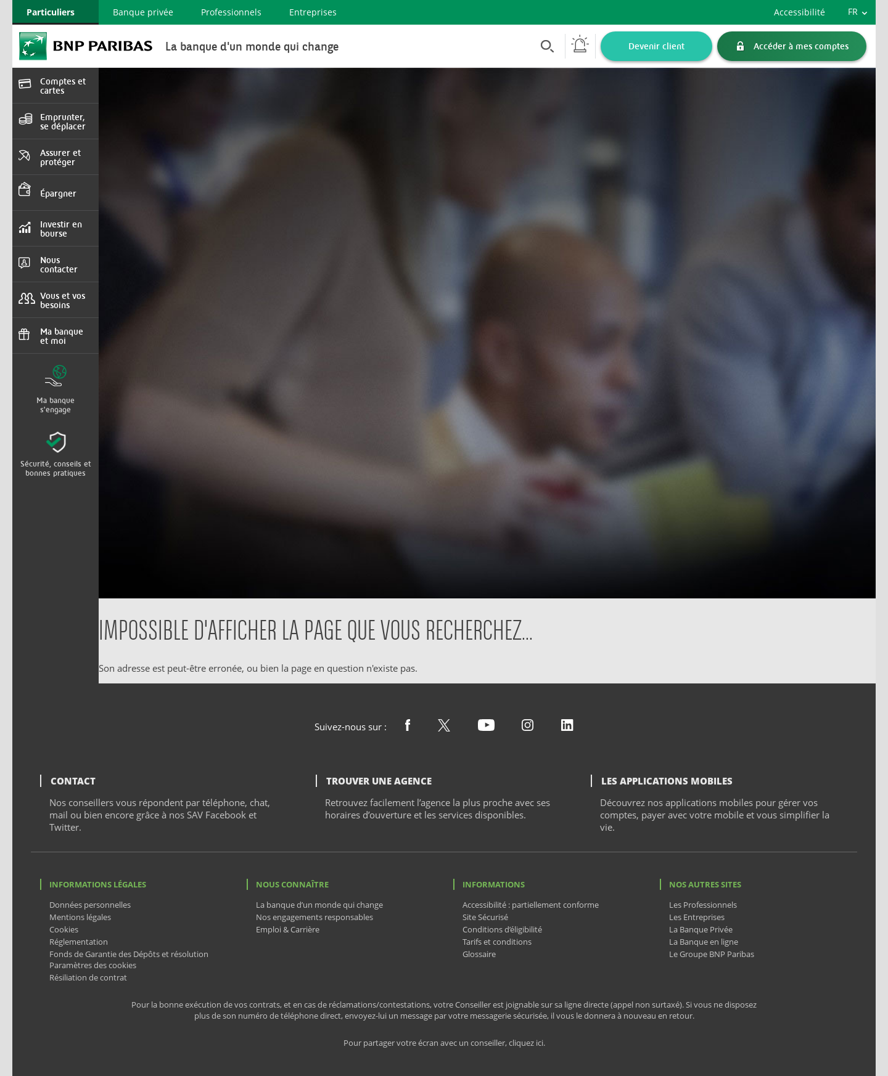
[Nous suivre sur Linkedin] (567, 727)
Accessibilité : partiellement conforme (530, 904)
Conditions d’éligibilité (502, 929)
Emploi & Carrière (287, 929)
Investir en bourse (61, 228)
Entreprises (313, 12)
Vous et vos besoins (62, 300)
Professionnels (231, 12)
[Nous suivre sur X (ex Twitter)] (444, 728)
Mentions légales (80, 917)
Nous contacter (59, 264)
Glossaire (479, 954)
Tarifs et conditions (497, 941)
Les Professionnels (703, 904)
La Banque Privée (701, 929)
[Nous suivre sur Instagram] (527, 727)
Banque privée (143, 12)
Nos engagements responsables (314, 917)
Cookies (63, 929)
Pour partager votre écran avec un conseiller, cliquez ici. (444, 1043)
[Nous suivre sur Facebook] (407, 727)
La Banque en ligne (703, 941)
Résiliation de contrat (88, 977)
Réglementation (78, 941)
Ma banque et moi (61, 336)
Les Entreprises (697, 917)
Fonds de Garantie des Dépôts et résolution (128, 954)
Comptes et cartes (63, 86)
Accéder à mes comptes (801, 46)
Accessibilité (799, 12)
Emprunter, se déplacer (63, 121)
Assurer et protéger (60, 157)
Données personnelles (90, 904)
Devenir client (656, 46)
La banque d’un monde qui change (319, 904)
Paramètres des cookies (92, 965)
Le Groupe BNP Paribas (711, 954)
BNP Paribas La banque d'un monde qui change (85, 46)
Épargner (58, 193)
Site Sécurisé (485, 917)
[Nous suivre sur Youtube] (486, 727)
